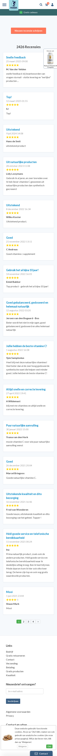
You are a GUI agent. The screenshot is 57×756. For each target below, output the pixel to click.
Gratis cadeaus (30, 12)
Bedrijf (9, 651)
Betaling (10, 667)
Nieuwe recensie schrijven (28, 30)
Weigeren (22, 746)
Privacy (10, 715)
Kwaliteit (10, 675)
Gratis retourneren (15, 655)
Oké (49, 746)
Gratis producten (14, 671)
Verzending (12, 663)
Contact (10, 659)
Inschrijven (13, 701)
